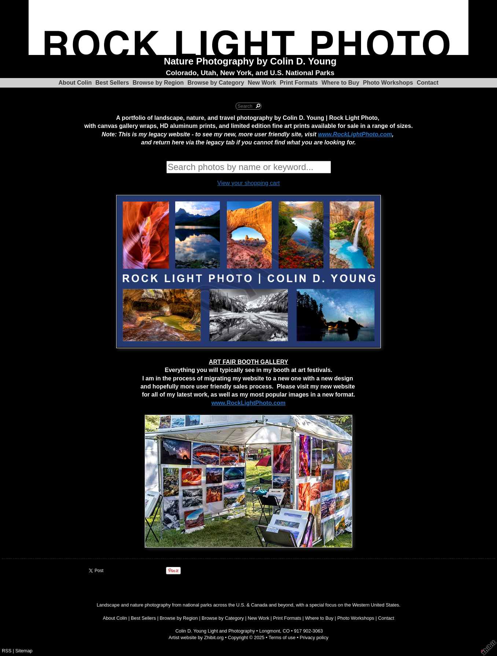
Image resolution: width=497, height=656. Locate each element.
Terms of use (282, 637)
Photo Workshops (388, 83)
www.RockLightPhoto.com (355, 134)
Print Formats (299, 83)
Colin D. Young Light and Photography (215, 631)
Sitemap (24, 650)
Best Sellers (112, 83)
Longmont (269, 631)
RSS (6, 650)
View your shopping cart (248, 183)
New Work (262, 83)
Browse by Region (158, 83)
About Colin (75, 83)
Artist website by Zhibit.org (196, 637)
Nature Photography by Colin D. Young (250, 61)
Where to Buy (340, 83)
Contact (428, 83)
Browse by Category (215, 83)
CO (286, 631)
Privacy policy (314, 637)
